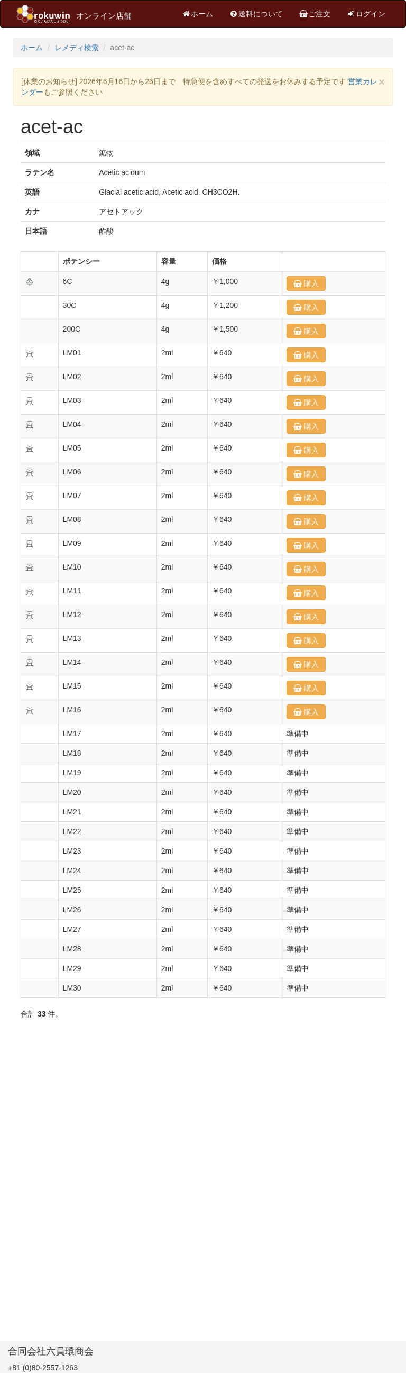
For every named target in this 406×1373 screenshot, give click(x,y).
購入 (310, 283)
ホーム (197, 14)
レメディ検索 (76, 47)
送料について (256, 14)
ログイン (365, 14)
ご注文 (314, 14)
